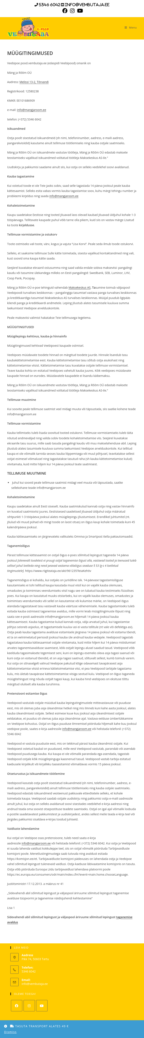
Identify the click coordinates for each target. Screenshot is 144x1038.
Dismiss (10, 1032)
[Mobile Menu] (129, 27)
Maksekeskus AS (80, 287)
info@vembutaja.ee (35, 984)
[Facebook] (16, 1005)
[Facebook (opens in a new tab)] (65, 10)
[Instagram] (29, 1005)
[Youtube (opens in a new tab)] (79, 10)
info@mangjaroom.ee (31, 110)
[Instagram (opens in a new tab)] (72, 10)
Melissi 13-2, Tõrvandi (34, 82)
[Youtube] (42, 1005)
